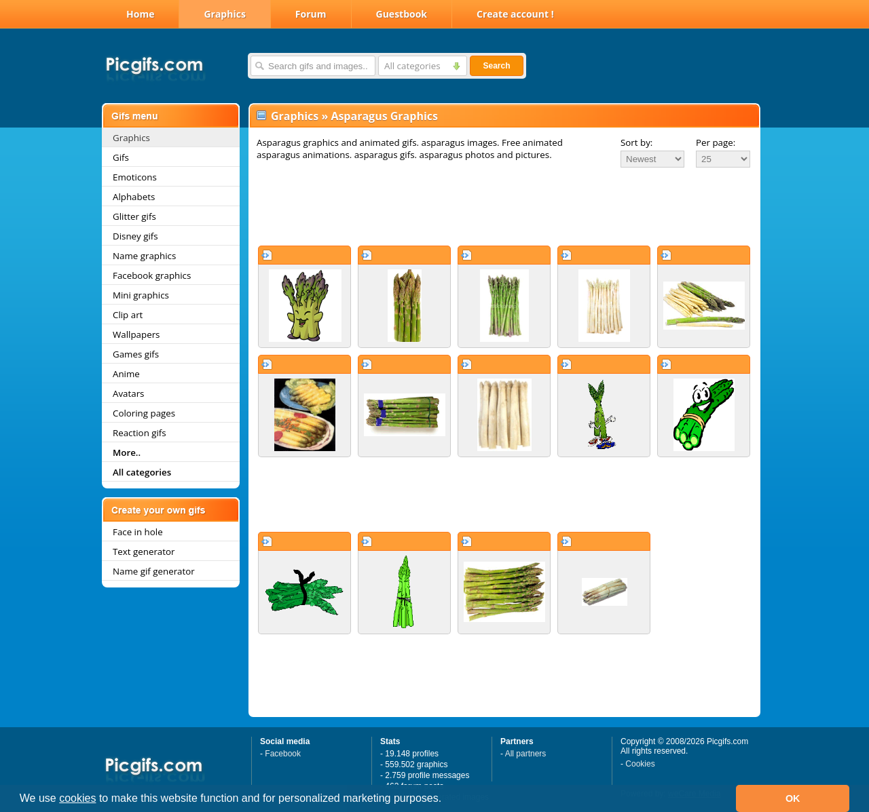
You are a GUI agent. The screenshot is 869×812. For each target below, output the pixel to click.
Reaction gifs (139, 433)
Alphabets (134, 197)
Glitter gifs (134, 216)
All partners (526, 753)
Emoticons (135, 177)
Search (496, 66)
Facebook (283, 753)
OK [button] (792, 798)
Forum (311, 13)
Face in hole (138, 532)
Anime (126, 374)
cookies (77, 798)
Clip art (128, 315)
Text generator (143, 551)
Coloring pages (144, 413)
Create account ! (515, 13)
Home (140, 13)
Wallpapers (136, 334)
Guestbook (402, 13)
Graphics (224, 13)
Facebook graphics (152, 275)
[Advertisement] (504, 206)
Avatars (128, 393)
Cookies (639, 764)
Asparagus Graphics (384, 116)
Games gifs (136, 354)
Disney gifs (135, 236)
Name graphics (144, 256)
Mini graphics (141, 295)
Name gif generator (154, 571)
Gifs (121, 157)
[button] (447, 800)
